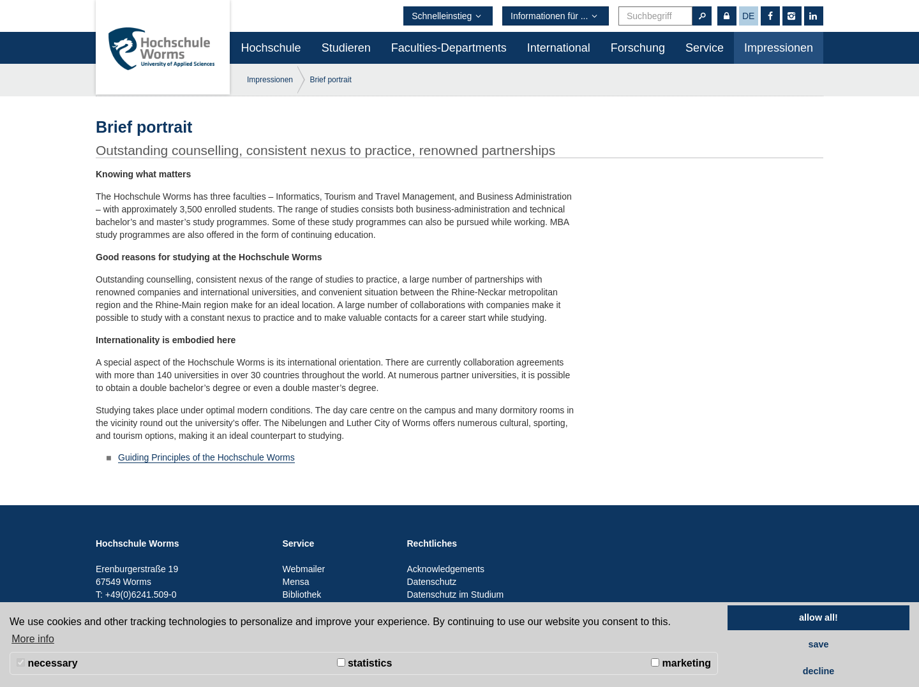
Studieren (346, 47)
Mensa (296, 582)
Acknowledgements (445, 569)
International (558, 47)
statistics (364, 663)
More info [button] (32, 638)
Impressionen (778, 47)
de (748, 16)
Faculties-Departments (449, 47)
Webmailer (304, 569)
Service (704, 47)
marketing (681, 663)
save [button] (818, 644)
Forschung (638, 47)
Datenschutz (432, 582)
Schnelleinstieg (448, 16)
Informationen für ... (556, 16)
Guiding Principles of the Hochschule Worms (206, 457)
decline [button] (819, 671)
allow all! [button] (818, 617)
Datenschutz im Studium (455, 594)
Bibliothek (302, 594)
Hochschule (271, 47)
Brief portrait (330, 79)
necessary (47, 663)
